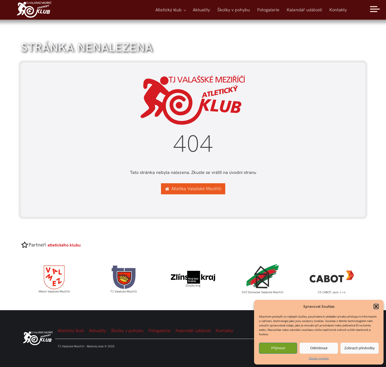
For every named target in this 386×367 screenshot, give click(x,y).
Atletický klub (168, 10)
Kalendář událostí (304, 10)
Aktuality (201, 10)
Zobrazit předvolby (359, 348)
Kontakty (338, 10)
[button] (376, 306)
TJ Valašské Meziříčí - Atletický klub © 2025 (86, 346)
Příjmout (278, 348)
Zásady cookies (319, 358)
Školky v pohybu (233, 10)
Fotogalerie (268, 10)
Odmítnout (318, 348)
